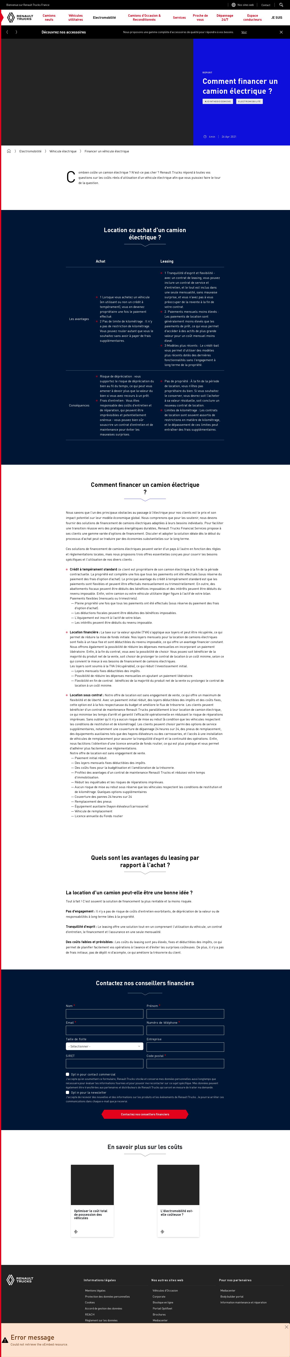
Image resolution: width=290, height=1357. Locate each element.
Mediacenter (160, 1320)
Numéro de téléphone (162, 1022)
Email (70, 1022)
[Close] (286, 1327)
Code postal (155, 1056)
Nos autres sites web (167, 1280)
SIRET (70, 1056)
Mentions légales (95, 1291)
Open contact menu (265, 5)
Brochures (159, 1314)
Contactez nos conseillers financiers (145, 1114)
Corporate (159, 1296)
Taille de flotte (76, 1039)
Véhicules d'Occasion (165, 1291)
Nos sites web (246, 4)
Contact (265, 5)
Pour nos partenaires (235, 1280)
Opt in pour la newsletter (89, 1092)
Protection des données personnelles (107, 1296)
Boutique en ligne (163, 1302)
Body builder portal (231, 1296)
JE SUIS (276, 17)
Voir (244, 32)
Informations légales (100, 1280)
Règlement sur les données (101, 1320)
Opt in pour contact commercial (93, 1074)
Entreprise (154, 1039)
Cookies (90, 1302)
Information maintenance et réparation (243, 1302)
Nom (69, 1006)
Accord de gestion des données (103, 1308)
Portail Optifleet (162, 1308)
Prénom (152, 1006)
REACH (89, 1314)
